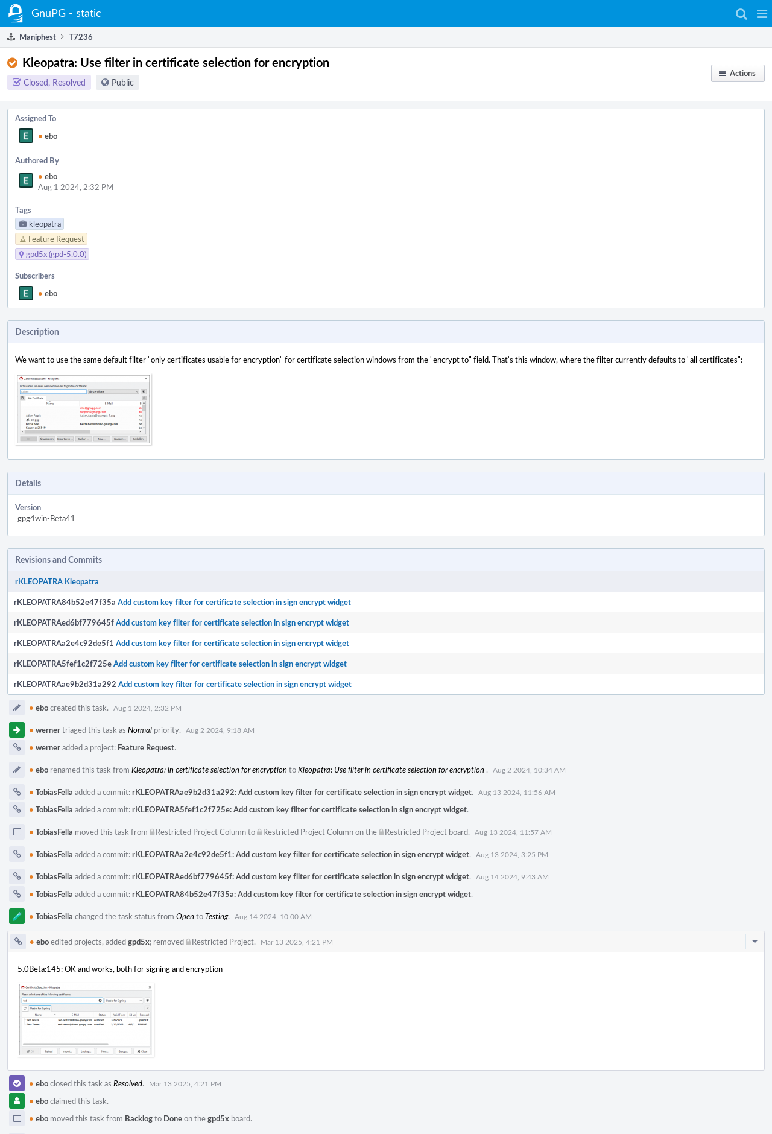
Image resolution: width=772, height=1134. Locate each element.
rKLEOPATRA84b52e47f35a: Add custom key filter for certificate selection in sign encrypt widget (301, 894)
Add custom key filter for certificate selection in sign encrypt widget (234, 602)
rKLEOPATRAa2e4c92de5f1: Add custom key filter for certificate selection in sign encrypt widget (300, 854)
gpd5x (139, 941)
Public (123, 82)
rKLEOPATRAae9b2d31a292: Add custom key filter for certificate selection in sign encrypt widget (302, 792)
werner (44, 729)
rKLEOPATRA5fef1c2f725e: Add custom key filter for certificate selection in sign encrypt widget (299, 809)
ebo (47, 135)
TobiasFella (51, 792)
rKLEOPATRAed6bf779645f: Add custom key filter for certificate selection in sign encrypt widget (300, 876)
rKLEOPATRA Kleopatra (57, 581)
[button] (762, 13)
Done (172, 1118)
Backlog (139, 1118)
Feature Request (146, 747)
